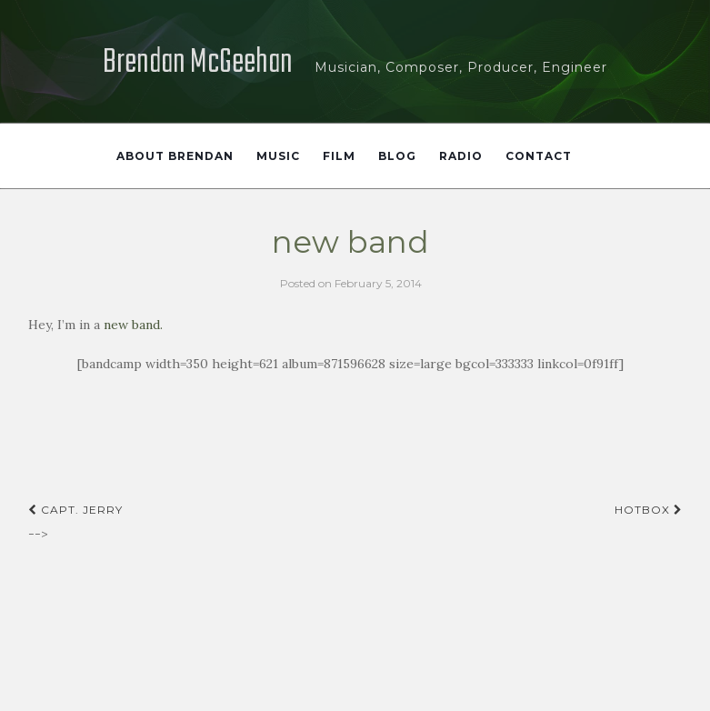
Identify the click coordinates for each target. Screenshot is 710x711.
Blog (397, 156)
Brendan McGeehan (198, 63)
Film (339, 156)
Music (278, 156)
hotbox (649, 509)
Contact (538, 156)
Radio (461, 156)
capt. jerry (75, 509)
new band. (133, 324)
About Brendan (175, 156)
